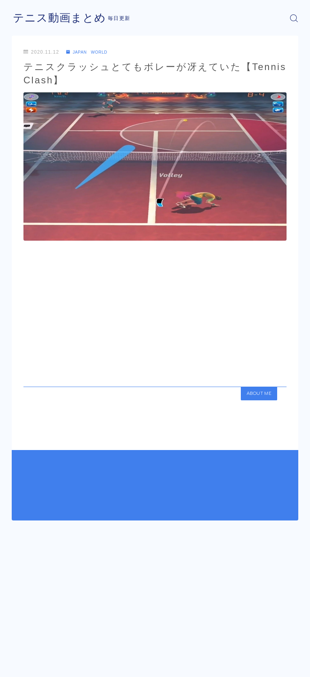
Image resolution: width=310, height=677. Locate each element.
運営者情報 (24, 663)
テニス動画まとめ (62, 18)
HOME (21, 640)
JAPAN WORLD (90, 52)
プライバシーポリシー (74, 663)
